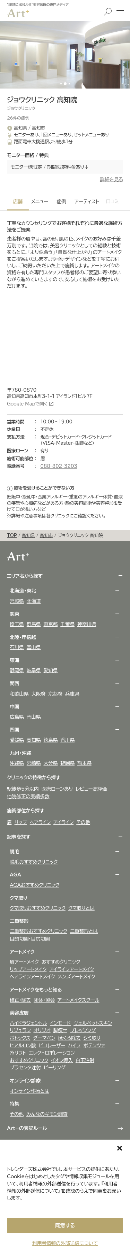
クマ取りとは (81, 908)
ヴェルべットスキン (92, 1023)
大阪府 (38, 693)
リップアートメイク (28, 969)
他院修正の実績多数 (28, 796)
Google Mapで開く (27, 404)
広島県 (17, 717)
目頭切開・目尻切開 (30, 938)
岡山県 (34, 717)
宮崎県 (34, 763)
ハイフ (74, 1045)
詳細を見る (111, 179)
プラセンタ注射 (25, 1067)
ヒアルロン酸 (23, 1045)
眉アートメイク (24, 961)
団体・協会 (44, 1000)
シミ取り (91, 1038)
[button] (119, 1148)
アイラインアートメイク (71, 969)
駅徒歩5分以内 (23, 789)
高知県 (34, 740)
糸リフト (18, 1052)
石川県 (17, 647)
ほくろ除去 (69, 1038)
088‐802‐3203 (58, 466)
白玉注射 (85, 1060)
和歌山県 (19, 693)
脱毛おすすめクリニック (34, 862)
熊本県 (84, 763)
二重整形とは (84, 931)
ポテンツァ (94, 1045)
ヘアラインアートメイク (32, 976)
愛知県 (51, 670)
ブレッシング (83, 1030)
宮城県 (17, 601)
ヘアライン (40, 822)
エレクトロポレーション (52, 1052)
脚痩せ (60, 1030)
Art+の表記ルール (27, 1128)
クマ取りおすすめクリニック (38, 908)
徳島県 (51, 740)
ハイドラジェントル (28, 1023)
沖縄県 (17, 763)
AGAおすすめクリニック (34, 885)
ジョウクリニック (21, 108)
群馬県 (34, 624)
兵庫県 (72, 693)
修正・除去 (20, 1000)
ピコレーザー (52, 1045)
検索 (107, 11)
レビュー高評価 (91, 789)
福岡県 (67, 763)
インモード (60, 1023)
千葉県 (67, 624)
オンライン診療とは (29, 1091)
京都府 (55, 693)
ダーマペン (44, 1038)
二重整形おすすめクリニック (38, 931)
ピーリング (55, 1067)
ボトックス (20, 1038)
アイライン (63, 822)
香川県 (67, 740)
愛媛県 (17, 740)
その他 (83, 822)
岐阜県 (34, 670)
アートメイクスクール (78, 1000)
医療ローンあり (57, 789)
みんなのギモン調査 (47, 1114)
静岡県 (17, 670)
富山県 (34, 647)
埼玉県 (17, 624)
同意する (65, 1225)
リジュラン (20, 1030)
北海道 (34, 601)
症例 (61, 201)
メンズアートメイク (76, 976)
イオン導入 (62, 1060)
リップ (21, 822)
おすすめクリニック (61, 961)
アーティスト (86, 201)
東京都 (51, 624)
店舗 (18, 201)
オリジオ (41, 1030)
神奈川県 (86, 624)
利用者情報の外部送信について (65, 1243)
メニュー (120, 11)
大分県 (51, 763)
